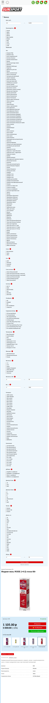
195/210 (8, 539)
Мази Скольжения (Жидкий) (13, 114)
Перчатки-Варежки (10, 142)
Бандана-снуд (9, 54)
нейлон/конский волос (11, 428)
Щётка (7, 240)
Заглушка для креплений (12, 76)
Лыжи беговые (9, 104)
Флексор (8, 217)
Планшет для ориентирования (13, 144)
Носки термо (9, 132)
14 (6, 526)
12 (6, 524)
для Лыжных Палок (10, 452)
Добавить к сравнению (7, 654)
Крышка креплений (10, 92)
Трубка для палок (10, 207)
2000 (7, 544)
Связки (7, 167)
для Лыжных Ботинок (11, 450)
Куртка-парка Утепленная (12, 99)
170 (6, 529)
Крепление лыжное (10, 87)
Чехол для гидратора (11, 224)
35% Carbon (8, 400)
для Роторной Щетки (11, 454)
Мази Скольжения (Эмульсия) (13, 121)
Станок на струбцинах (11, 189)
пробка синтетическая (11, 436)
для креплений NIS (10, 449)
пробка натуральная (11, 434)
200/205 (8, 542)
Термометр (8, 204)
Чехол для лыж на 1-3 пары (12, 227)
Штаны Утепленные (10, 238)
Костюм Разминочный (11, 86)
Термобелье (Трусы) (10, 200)
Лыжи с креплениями (11, 106)
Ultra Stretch (9, 416)
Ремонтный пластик (10, 160)
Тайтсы (7, 192)
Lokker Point (9, 406)
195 (6, 537)
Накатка (8, 126)
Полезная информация (37, 631)
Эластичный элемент (11, 243)
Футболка (8, 219)
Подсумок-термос (10, 154)
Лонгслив (8, 102)
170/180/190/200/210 (11, 531)
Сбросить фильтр (24, 564)
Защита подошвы (10, 78)
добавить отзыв (12, 657)
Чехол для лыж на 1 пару (12, 225)
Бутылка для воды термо (12, 63)
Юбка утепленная (10, 245)
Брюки (7, 61)
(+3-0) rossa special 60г (24, 647)
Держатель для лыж (11, 69)
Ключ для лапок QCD (11, 81)
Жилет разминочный (11, 73)
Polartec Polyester (10, 410)
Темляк (7, 194)
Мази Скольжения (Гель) (12, 112)
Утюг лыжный (9, 210)
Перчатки (8, 141)
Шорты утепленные (10, 233)
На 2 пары (8, 462)
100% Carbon (9, 395)
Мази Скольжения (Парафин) (13, 116)
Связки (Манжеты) (10, 169)
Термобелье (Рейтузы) (11, 197)
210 (6, 547)
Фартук (7, 212)
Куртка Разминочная (11, 96)
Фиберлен (8, 214)
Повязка (8, 147)
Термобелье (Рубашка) (11, 199)
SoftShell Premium (10, 413)
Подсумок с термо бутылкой (13, 151)
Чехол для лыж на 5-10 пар (12, 228)
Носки (7, 129)
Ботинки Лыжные (10, 58)
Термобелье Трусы (10, 202)
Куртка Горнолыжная (11, 94)
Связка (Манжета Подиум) (12, 165)
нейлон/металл (9, 429)
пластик (8, 431)
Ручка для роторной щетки (12, 164)
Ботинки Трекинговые (11, 59)
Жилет (7, 71)
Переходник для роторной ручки (14, 139)
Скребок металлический (12, 180)
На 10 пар (8, 460)
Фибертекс (8, 215)
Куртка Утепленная (10, 97)
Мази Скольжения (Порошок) (13, 117)
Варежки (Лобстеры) (11, 66)
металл (7, 423)
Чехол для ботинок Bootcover (13, 220)
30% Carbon (8, 398)
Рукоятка (8, 162)
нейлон (7, 426)
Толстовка (8, 205)
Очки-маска (8, 136)
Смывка (8, 184)
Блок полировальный (11, 56)
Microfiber (8, 408)
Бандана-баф (9, 53)
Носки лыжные (9, 131)
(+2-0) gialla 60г (16, 646)
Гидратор (8, 68)
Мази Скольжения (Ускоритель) (13, 119)
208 (6, 546)
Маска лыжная (9, 124)
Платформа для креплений (12, 146)
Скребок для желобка (11, 179)
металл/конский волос (11, 424)
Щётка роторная (10, 242)
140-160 (8, 527)
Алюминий (8, 420)
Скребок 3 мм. (9, 174)
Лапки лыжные (9, 101)
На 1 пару (8, 457)
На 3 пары (8, 464)
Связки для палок (10, 170)
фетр (7, 438)
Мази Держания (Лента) (12, 111)
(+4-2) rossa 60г (42, 646)
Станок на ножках (10, 187)
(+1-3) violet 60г (7, 646)
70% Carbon (8, 403)
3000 (7, 551)
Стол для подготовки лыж (12, 190)
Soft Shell (8, 411)
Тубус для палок (10, 209)
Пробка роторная (10, 157)
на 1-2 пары (9, 459)
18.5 (7, 536)
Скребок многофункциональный (14, 182)
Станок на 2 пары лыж (11, 185)
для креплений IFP (10, 447)
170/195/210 (9, 532)
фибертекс (8, 439)
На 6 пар (8, 465)
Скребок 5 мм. (9, 175)
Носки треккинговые (11, 134)
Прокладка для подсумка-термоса (14, 159)
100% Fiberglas (9, 396)
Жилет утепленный (10, 74)
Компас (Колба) (9, 84)
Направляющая (9, 127)
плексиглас (8, 433)
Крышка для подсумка (11, 91)
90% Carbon (8, 405)
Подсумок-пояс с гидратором (13, 152)
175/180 (8, 534)
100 (6, 519)
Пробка (7, 156)
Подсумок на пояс (10, 149)
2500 (7, 549)
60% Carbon (8, 401)
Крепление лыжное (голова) (13, 89)
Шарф (7, 232)
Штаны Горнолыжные (11, 235)
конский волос (9, 421)
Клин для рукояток (10, 79)
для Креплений (9, 445)
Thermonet (8, 415)
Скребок (8, 172)
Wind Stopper (9, 418)
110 (6, 522)
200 (6, 541)
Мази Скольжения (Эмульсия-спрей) (15, 122)
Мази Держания (10, 107)
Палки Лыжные (9, 137)
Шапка (7, 230)
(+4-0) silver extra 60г (33, 647)
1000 (7, 521)
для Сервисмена (10, 455)
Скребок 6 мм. (9, 177)
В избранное (37, 627)
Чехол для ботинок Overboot (13, 222)
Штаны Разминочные (11, 237)
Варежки (8, 64)
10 (6, 517)
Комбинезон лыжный (11, 83)
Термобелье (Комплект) (11, 195)
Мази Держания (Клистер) (12, 109)
